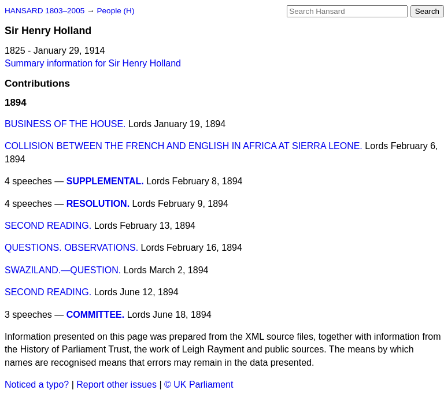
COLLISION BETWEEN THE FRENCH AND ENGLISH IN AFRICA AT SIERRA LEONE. (183, 146)
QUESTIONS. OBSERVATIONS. (71, 247)
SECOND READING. (48, 226)
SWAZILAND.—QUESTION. (63, 270)
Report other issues (116, 384)
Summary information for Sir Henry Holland (93, 63)
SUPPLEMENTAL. (105, 181)
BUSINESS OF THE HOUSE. (65, 124)
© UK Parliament (198, 384)
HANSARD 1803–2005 (44, 10)
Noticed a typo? (37, 384)
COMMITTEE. (95, 315)
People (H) (115, 10)
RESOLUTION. (98, 204)
